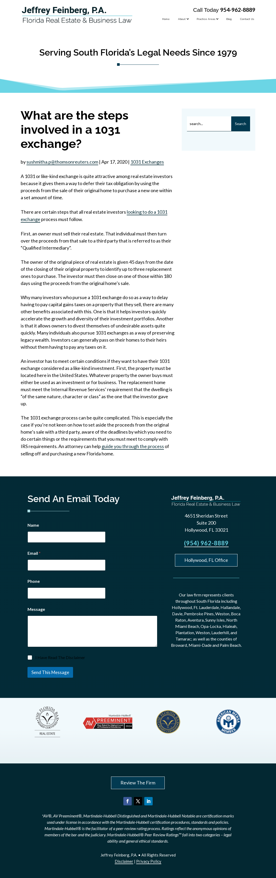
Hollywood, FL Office (206, 560)
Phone (33, 581)
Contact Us (247, 19)
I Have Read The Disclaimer (60, 657)
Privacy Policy (148, 861)
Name (33, 525)
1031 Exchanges (147, 162)
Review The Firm (137, 782)
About (182, 19)
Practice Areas (206, 19)
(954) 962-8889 (206, 543)
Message (36, 609)
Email (34, 553)
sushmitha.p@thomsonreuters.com (62, 162)
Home (166, 19)
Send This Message (50, 672)
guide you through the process (133, 446)
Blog (229, 19)
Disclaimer (124, 861)
